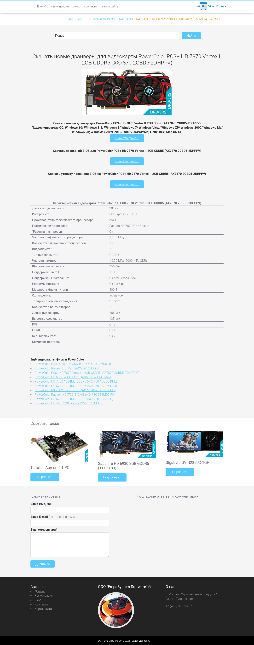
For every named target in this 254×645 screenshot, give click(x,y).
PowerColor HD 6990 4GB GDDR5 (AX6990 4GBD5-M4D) (73, 376)
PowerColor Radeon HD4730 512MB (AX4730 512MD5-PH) (75, 394)
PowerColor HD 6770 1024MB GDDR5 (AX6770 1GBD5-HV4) (76, 385)
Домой (42, 6)
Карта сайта (110, 6)
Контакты (91, 6)
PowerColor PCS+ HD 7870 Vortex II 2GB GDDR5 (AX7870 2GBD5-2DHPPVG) (87, 372)
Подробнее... (44, 476)
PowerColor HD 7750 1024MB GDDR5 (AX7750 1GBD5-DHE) (76, 381)
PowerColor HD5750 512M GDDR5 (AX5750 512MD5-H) (73, 363)
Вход (76, 6)
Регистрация (60, 6)
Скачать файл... (127, 138)
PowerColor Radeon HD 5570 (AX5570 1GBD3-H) (68, 367)
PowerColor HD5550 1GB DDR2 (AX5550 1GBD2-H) (69, 403)
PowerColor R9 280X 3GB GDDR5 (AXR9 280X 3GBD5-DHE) (75, 389)
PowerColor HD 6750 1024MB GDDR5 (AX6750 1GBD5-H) (74, 398)
